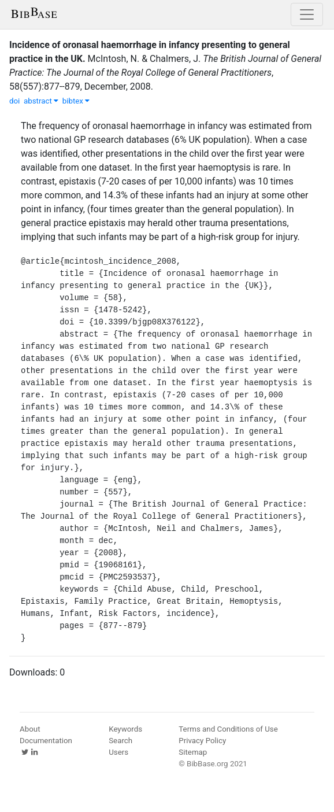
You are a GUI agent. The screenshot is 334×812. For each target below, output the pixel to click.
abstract (41, 101)
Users (118, 752)
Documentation (46, 740)
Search (120, 740)
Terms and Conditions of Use (228, 729)
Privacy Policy (202, 740)
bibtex (76, 101)
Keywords (125, 729)
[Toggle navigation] (307, 14)
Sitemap (193, 752)
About (30, 729)
